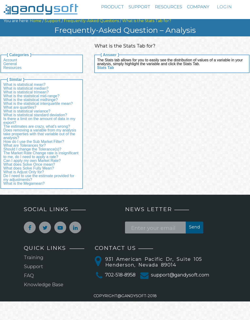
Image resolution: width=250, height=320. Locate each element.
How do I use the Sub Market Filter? (33, 142)
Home (35, 21)
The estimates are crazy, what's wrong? (36, 126)
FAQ (29, 275)
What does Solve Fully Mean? (28, 168)
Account (10, 60)
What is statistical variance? (26, 111)
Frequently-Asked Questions (91, 21)
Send (194, 227)
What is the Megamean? (24, 183)
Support (53, 21)
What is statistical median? (25, 88)
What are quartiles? (19, 107)
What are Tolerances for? (24, 145)
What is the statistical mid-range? (31, 96)
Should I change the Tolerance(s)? (32, 149)
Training (33, 257)
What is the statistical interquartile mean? (38, 104)
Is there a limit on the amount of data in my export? (39, 121)
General (10, 64)
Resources (12, 68)
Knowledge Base (43, 284)
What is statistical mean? (24, 84)
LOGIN (224, 7)
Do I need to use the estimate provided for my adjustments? (38, 178)
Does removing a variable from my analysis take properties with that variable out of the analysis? (39, 134)
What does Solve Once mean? (29, 164)
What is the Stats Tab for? (146, 21)
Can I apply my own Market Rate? (32, 161)
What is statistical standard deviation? (35, 115)
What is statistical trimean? (26, 92)
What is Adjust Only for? (23, 172)
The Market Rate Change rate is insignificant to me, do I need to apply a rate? (41, 155)
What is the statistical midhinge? (30, 100)
